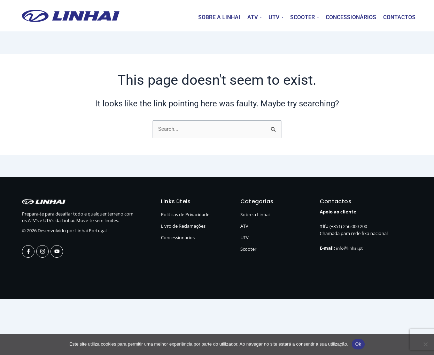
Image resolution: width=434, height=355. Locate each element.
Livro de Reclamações (183, 226)
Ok (358, 344)
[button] (254, 17)
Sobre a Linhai (255, 215)
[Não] (425, 344)
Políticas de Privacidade (185, 215)
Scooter (248, 249)
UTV (244, 238)
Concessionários (178, 238)
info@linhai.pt (350, 248)
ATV (244, 226)
